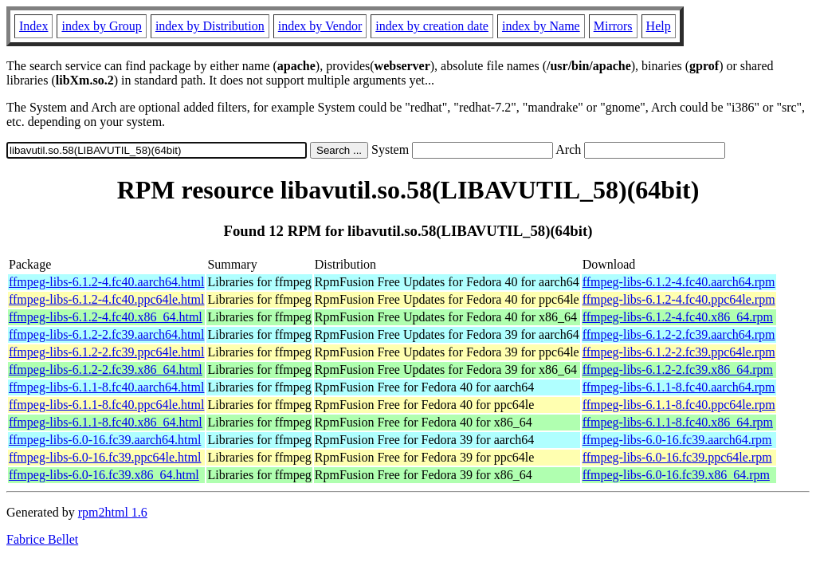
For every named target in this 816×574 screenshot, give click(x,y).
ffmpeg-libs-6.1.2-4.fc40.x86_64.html (105, 317)
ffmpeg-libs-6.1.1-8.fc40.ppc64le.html (106, 404)
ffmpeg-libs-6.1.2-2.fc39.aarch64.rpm (679, 334)
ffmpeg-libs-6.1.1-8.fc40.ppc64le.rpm (679, 404)
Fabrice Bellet (42, 539)
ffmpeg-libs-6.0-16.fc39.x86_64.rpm (676, 475)
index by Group (101, 26)
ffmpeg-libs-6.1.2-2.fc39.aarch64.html (106, 334)
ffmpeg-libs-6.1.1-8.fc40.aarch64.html (106, 387)
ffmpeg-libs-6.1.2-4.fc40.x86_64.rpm (678, 317)
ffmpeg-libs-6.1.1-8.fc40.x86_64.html (105, 422)
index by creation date (431, 26)
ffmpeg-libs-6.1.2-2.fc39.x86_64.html (105, 369)
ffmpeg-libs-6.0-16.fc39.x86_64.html (104, 475)
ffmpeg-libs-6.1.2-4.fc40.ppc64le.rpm (679, 299)
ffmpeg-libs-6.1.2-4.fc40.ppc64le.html (106, 299)
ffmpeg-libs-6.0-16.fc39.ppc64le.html (105, 457)
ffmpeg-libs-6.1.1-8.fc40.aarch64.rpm (679, 387)
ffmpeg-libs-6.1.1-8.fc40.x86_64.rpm (678, 422)
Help (658, 26)
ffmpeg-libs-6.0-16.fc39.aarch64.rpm (677, 439)
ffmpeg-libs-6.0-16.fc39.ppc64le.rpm (677, 457)
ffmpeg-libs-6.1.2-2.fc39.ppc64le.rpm (679, 352)
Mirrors (613, 26)
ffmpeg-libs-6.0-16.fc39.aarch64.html (105, 439)
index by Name (541, 26)
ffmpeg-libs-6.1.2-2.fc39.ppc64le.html (106, 352)
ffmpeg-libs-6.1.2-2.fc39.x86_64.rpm (678, 369)
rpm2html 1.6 (112, 512)
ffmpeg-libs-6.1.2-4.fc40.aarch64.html (106, 282)
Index (33, 26)
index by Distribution (210, 26)
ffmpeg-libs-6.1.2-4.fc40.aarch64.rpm (679, 282)
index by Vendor (320, 26)
